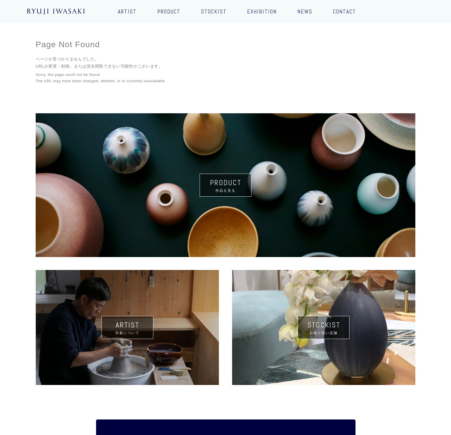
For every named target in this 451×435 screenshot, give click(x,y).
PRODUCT (168, 11)
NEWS (304, 11)
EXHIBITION (262, 11)
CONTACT (344, 11)
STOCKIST (214, 11)
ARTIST (127, 11)
